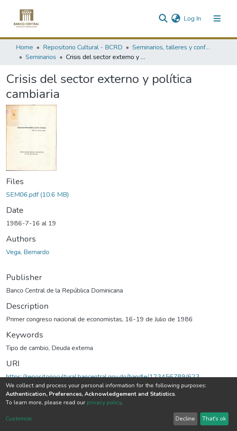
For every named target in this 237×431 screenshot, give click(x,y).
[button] (175, 18)
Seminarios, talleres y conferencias (172, 47)
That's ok (214, 419)
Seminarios (40, 57)
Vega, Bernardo (27, 252)
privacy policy (104, 402)
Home (24, 47)
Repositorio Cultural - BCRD (83, 47)
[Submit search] (162, 18)
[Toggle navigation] (217, 19)
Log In (193, 18)
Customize (19, 419)
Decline (185, 419)
